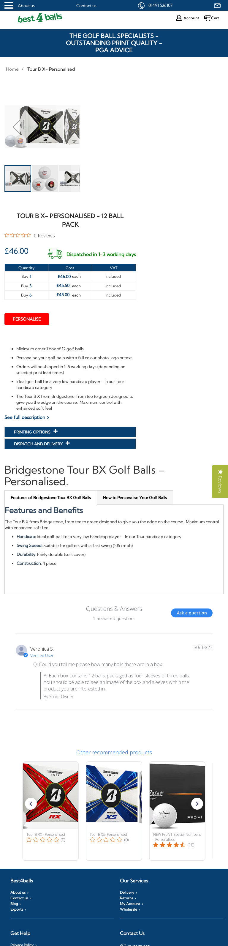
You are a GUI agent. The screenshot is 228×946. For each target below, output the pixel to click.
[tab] (50, 497)
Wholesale (128, 909)
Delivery (127, 892)
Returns (126, 898)
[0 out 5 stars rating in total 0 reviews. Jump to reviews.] (29, 235)
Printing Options (32, 432)
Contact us (86, 5)
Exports (16, 909)
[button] (16, 127)
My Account (130, 904)
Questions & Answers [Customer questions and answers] (114, 609)
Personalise (27, 319)
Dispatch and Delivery (39, 444)
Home (12, 69)
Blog (14, 904)
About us (26, 5)
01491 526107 (160, 5)
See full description (24, 417)
